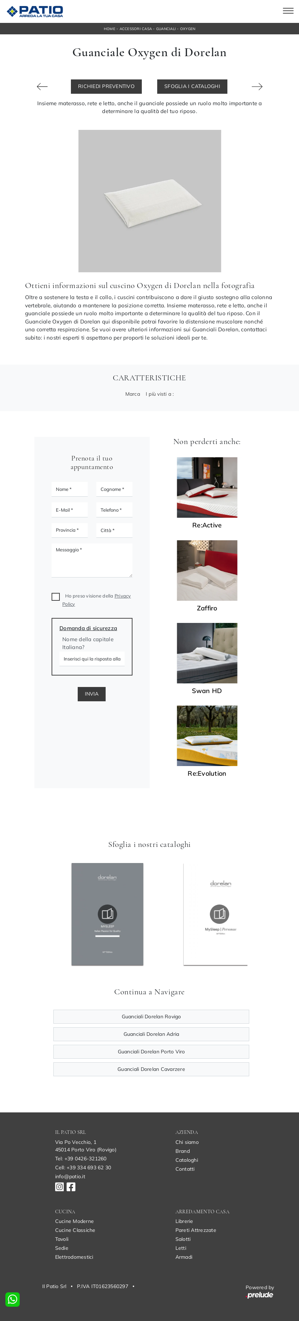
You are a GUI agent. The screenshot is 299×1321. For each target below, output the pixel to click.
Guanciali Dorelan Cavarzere (151, 1069)
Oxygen (188, 28)
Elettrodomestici (74, 1257)
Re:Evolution (207, 774)
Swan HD (207, 691)
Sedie (61, 1248)
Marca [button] (132, 394)
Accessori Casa (136, 28)
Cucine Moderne (74, 1221)
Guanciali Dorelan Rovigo (151, 1016)
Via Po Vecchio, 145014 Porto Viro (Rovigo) (85, 1146)
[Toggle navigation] (288, 11)
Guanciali (166, 28)
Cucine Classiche (75, 1230)
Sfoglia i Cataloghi (192, 86)
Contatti (185, 1169)
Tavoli (62, 1239)
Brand (182, 1151)
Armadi (184, 1257)
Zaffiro (207, 608)
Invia (91, 694)
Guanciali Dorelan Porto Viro (151, 1051)
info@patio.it (70, 1176)
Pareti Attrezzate (195, 1230)
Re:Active (207, 525)
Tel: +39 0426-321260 (81, 1158)
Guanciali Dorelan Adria (151, 1034)
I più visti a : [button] (160, 394)
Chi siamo (187, 1142)
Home (109, 28)
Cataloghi (186, 1160)
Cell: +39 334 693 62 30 (83, 1167)
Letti (180, 1248)
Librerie (184, 1221)
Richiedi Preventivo (106, 86)
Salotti (183, 1239)
